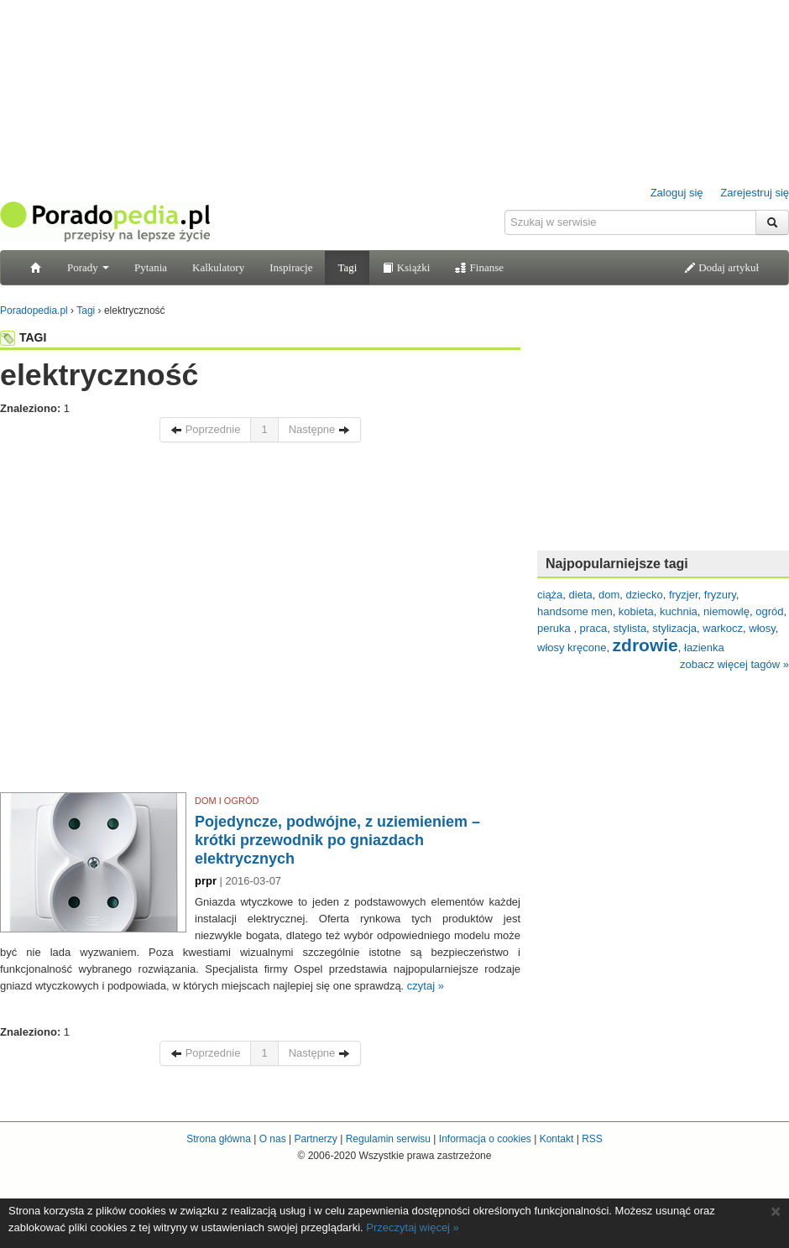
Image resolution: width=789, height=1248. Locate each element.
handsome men (575, 611)
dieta (581, 594)
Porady (88, 267)
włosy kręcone (571, 647)
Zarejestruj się (754, 192)
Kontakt (557, 1139)
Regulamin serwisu (388, 1139)
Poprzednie (205, 429)
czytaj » (425, 985)
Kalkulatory (218, 267)
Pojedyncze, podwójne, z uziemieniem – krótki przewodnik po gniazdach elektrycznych (337, 840)
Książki (406, 267)
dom (608, 594)
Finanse (479, 267)
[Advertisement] (157, 621)
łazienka (704, 647)
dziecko (644, 594)
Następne (319, 429)
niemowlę (726, 611)
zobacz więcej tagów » (734, 664)
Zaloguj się (677, 192)
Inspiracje (290, 267)
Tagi (347, 267)
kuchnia (679, 611)
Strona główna (218, 1139)
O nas (272, 1139)
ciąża (549, 594)
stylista (629, 628)
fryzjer (683, 594)
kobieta (636, 611)
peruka (555, 628)
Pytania (150, 267)
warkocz (723, 628)
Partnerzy (315, 1139)
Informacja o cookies (485, 1139)
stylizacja (674, 628)
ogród (769, 611)
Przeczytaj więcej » (412, 1227)
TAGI (23, 337)
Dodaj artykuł (721, 267)
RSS (592, 1139)
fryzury (720, 594)
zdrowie (645, 645)
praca (594, 628)
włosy (762, 628)
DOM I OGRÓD (227, 801)
